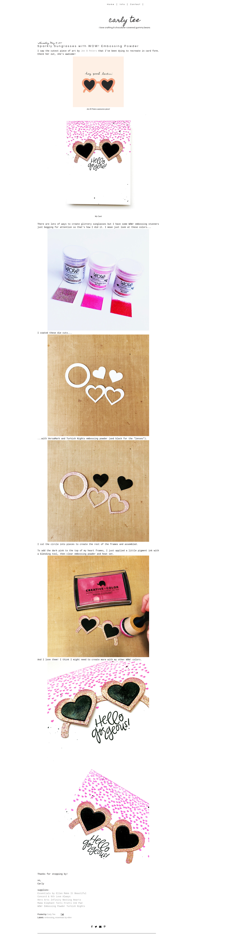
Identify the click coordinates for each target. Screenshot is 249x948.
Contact (135, 4)
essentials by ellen (63, 917)
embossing (49, 917)
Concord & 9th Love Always (54, 896)
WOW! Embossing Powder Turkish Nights (61, 906)
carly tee (124, 20)
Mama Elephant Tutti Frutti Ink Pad (59, 903)
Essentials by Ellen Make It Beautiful (61, 893)
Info (122, 4)
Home (110, 4)
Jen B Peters (89, 51)
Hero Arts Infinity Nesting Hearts (59, 900)
